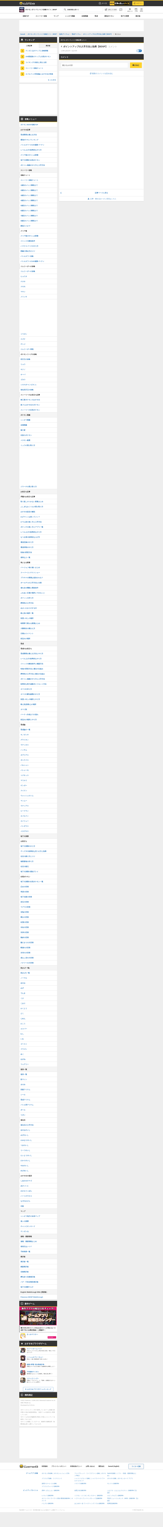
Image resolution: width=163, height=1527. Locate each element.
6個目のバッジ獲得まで (29, 211)
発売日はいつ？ (26, 1246)
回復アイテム (25, 1090)
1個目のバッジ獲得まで (29, 185)
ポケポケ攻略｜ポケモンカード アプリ (120, 1478)
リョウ (23, 364)
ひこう (23, 1024)
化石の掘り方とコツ (28, 856)
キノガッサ (25, 735)
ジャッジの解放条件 (28, 241)
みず (22, 988)
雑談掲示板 (25, 1267)
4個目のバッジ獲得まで (29, 200)
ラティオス (25, 745)
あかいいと (25, 1186)
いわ (22, 1039)
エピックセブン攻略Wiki (115, 1495)
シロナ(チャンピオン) (28, 385)
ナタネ (23, 281)
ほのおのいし (25, 1130)
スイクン (24, 790)
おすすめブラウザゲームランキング (39, 1389)
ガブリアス (25, 755)
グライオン (25, 740)
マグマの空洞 (25, 907)
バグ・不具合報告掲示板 (29, 1282)
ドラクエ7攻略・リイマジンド (52, 1478)
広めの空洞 (25, 887)
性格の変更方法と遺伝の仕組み (32, 669)
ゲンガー (24, 785)
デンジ (23, 344)
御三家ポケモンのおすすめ (30, 400)
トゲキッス (25, 775)
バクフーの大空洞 (27, 963)
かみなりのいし (26, 1140)
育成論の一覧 (25, 730)
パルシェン (25, 765)
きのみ (23, 1084)
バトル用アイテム (27, 1105)
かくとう (24, 1008)
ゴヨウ (23, 380)
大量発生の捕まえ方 (28, 628)
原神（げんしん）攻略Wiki (50, 1490)
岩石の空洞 (25, 902)
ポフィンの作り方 (27, 598)
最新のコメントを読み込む (101, 73)
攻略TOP (26, 16)
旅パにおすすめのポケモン (30, 405)
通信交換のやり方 (27, 542)
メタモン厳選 (25, 440)
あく (22, 1054)
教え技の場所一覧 (27, 613)
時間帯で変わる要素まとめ (30, 623)
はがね (23, 1059)
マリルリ (24, 780)
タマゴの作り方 (26, 689)
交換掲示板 (25, 1272)
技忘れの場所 (25, 639)
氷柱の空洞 (25, 927)
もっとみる (52, 80)
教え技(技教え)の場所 (28, 704)
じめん (23, 1019)
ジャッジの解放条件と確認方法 (32, 664)
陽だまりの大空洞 (27, 942)
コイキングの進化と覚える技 (36, 62)
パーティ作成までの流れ (29, 714)
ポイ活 (102, 3)
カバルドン (25, 816)
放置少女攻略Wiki (80, 1490)
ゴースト (24, 1044)
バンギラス (25, 826)
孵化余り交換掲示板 (28, 1277)
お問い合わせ (90, 1466)
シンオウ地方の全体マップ (30, 1216)
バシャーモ (25, 770)
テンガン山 (25, 1231)
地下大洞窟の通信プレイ (29, 872)
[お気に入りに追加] (111, 10)
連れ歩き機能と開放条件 (29, 588)
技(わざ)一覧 (25, 973)
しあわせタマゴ (26, 1181)
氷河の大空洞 (25, 953)
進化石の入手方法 (27, 1125)
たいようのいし (26, 1155)
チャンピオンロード (28, 1226)
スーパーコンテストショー (30, 572)
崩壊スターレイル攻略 (49, 1483)
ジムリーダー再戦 (27, 349)
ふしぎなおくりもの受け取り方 (32, 507)
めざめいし (25, 1171)
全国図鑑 (85, 16)
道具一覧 (24, 1074)
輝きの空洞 (25, 917)
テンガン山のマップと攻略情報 (37, 51)
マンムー (24, 801)
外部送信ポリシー (76, 1466)
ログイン (138, 3)
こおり (23, 1003)
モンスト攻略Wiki (113, 1483)
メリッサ (24, 297)
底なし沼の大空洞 (27, 958)
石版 (22, 1206)
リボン (23, 1115)
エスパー (24, 1029)
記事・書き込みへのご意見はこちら (101, 199)
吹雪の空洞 (25, 922)
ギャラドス (25, 760)
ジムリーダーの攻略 (28, 271)
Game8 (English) (113, 1466)
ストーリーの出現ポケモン (30, 410)
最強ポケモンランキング (29, 140)
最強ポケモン (109, 16)
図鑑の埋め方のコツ (28, 251)
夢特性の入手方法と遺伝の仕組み (33, 674)
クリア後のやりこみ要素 (29, 155)
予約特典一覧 (25, 1252)
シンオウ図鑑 (70, 16)
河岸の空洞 (25, 932)
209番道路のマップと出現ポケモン (38, 56)
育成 (96, 16)
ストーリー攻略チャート (34, 68)
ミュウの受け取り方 (28, 445)
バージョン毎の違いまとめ (30, 567)
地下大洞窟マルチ (27, 1287)
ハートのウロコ (26, 1196)
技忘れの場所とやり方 (29, 720)
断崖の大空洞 (25, 948)
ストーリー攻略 (41, 16)
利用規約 (45, 1466)
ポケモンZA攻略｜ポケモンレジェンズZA (55, 1473)
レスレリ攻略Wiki (48, 1495)
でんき (23, 993)
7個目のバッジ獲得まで (29, 216)
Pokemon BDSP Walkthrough (32, 1297)
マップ (56, 16)
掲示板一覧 (25, 1262)
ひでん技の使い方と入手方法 (31, 522)
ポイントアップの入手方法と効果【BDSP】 (85, 46)
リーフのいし (25, 1150)
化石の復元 (25, 866)
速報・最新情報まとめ (29, 1241)
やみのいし (25, 1166)
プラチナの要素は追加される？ (32, 578)
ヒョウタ (24, 276)
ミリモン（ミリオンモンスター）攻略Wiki (88, 1495)
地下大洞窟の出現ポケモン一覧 (32, 882)
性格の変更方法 (26, 552)
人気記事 (29, 46)
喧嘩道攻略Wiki (112, 1503)
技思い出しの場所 (27, 618)
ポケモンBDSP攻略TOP (29, 125)
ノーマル (24, 978)
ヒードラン (25, 811)
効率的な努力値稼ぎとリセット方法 (33, 684)
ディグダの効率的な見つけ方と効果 (33, 851)
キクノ (23, 369)
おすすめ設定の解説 (28, 512)
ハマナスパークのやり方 (29, 246)
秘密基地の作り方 (27, 861)
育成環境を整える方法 (29, 135)
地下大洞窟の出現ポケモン (30, 160)
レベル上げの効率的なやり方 (31, 150)
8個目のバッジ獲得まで (29, 221)
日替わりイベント (27, 633)
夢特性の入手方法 (27, 603)
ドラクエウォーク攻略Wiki (50, 1486)
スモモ (23, 286)
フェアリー (25, 1064)
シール (23, 1095)
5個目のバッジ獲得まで (29, 205)
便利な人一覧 (25, 557)
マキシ (23, 292)
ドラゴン (24, 1049)
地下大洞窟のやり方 (28, 846)
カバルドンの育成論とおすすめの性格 (39, 74)
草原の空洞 (25, 892)
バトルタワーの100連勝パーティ (32, 145)
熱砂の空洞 (25, 937)
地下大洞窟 (125, 16)
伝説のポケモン (26, 435)
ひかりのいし (25, 1160)
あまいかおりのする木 (29, 608)
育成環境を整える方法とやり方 (32, 653)
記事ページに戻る (101, 193)
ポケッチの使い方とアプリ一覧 (32, 527)
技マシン (24, 1079)
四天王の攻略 (25, 359)
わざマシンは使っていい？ (30, 517)
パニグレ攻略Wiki (48, 1503)
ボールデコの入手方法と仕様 (31, 583)
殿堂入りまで (25, 226)
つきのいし (25, 1145)
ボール (23, 1110)
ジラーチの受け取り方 (29, 487)
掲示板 (138, 16)
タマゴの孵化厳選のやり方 (30, 694)
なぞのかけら (25, 1201)
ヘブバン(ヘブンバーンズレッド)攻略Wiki (88, 1498)
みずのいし (25, 1135)
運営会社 (101, 1466)
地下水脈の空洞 (26, 897)
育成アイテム (25, 1100)
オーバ (23, 374)
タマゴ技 (24, 709)
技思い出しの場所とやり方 (30, 699)
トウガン (24, 334)
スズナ (23, 339)
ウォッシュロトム (27, 796)
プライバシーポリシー (58, 1466)
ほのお (23, 983)
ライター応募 (136, 1466)
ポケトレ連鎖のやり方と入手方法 (33, 165)
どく (22, 1013)
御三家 (23, 430)
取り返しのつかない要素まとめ (32, 502)
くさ (22, 998)
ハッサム (24, 750)
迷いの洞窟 (25, 1221)
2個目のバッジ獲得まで (29, 190)
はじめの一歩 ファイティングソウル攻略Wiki (89, 1503)
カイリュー (25, 821)
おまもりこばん (26, 1191)
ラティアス (25, 806)
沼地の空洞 (25, 912)
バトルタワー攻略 (27, 256)
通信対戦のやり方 (27, 547)
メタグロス (25, 831)
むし (22, 1034)
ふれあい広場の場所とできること (33, 593)
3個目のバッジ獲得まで (29, 195)
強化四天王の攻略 (27, 390)
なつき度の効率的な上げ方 (30, 537)
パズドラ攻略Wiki (80, 1483)
